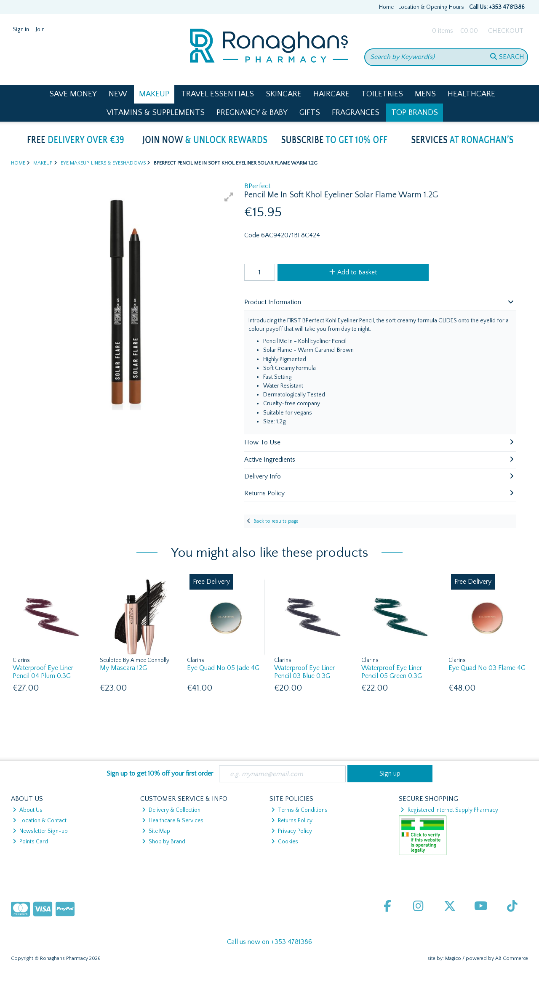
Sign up (389, 773)
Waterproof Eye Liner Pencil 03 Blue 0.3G (304, 672)
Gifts (309, 112)
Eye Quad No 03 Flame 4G (487, 668)
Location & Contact (40, 820)
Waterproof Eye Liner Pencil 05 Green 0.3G (391, 672)
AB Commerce (511, 958)
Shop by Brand (163, 841)
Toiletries (382, 94)
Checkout (505, 31)
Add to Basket (353, 272)
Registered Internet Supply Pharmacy (449, 810)
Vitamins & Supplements (156, 112)
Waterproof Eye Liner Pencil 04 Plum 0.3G (43, 672)
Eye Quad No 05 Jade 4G (223, 668)
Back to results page (276, 521)
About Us (28, 810)
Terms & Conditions (299, 810)
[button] (229, 197)
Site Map (156, 831)
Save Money (73, 94)
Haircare (331, 94)
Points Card (30, 841)
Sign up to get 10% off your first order (160, 773)
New (118, 94)
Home (386, 7)
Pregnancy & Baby (252, 112)
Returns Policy (291, 820)
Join (40, 29)
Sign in (21, 29)
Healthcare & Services (172, 820)
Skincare (284, 94)
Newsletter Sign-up (40, 831)
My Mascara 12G (123, 668)
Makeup (154, 94)
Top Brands (414, 112)
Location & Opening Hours (431, 7)
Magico (453, 958)
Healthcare (471, 94)
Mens (425, 94)
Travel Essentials (217, 94)
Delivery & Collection (171, 810)
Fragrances (355, 112)
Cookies (284, 841)
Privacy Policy (291, 831)
